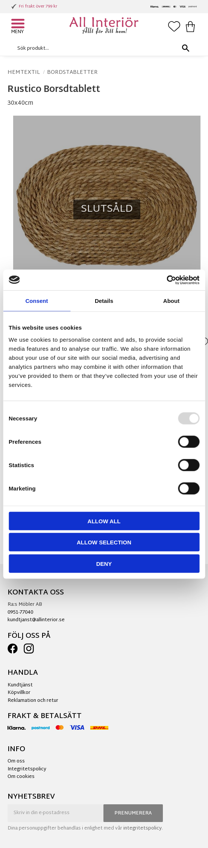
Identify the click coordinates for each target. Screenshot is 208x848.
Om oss (16, 761)
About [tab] (171, 301)
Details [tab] (104, 301)
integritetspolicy (142, 828)
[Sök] (185, 48)
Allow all (104, 521)
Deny (104, 563)
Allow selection (104, 542)
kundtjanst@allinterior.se (36, 620)
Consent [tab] (37, 301)
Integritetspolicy (27, 769)
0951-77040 (20, 612)
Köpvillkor (19, 692)
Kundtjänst (20, 685)
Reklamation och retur (33, 700)
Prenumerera (133, 813)
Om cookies (21, 776)
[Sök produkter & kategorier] (102, 48)
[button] (18, 24)
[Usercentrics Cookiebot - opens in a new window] (166, 280)
